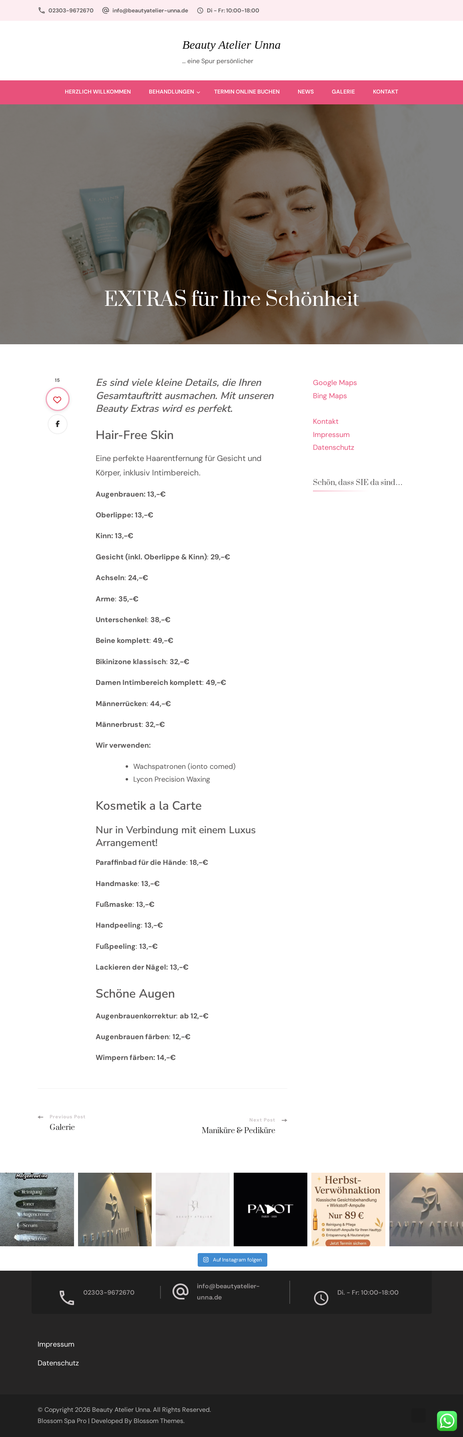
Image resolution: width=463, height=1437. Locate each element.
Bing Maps (330, 396)
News (306, 91)
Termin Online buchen (247, 91)
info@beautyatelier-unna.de (150, 10)
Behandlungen (171, 91)
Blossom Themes (158, 1421)
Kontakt (385, 91)
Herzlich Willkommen (98, 91)
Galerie (343, 91)
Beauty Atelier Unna (231, 44)
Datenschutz (333, 447)
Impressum (331, 434)
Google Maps (335, 382)
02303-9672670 (71, 10)
